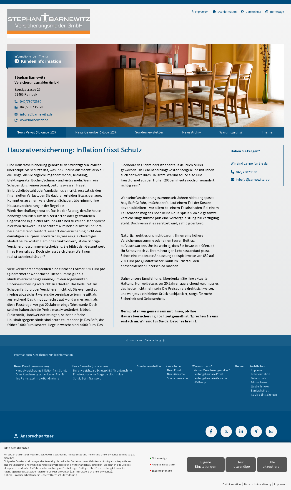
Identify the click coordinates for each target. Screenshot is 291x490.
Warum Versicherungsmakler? (212, 370)
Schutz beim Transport (87, 378)
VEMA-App (200, 382)
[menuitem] (36, 132)
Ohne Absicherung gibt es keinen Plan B (40, 374)
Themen (267, 132)
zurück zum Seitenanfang (145, 340)
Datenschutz (251, 11)
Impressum (280, 484)
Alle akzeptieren (272, 464)
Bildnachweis (259, 382)
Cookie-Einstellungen (264, 394)
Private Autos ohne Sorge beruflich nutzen (98, 374)
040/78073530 (246, 172)
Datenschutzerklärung (257, 484)
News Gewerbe (96, 132)
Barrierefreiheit (259, 390)
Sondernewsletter (149, 132)
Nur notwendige (240, 464)
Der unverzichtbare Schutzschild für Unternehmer (103, 370)
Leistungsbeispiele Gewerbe (210, 378)
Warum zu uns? (231, 132)
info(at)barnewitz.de (252, 179)
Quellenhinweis (260, 386)
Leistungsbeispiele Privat (208, 374)
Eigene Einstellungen (205, 464)
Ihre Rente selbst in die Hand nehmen (38, 378)
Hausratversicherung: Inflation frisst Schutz (41, 370)
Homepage (274, 11)
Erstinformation (232, 484)
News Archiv (191, 132)
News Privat (37, 132)
